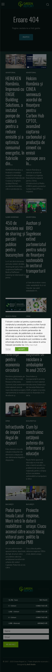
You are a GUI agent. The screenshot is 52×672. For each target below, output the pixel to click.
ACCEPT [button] (21, 349)
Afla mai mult (31, 345)
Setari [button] (8, 349)
